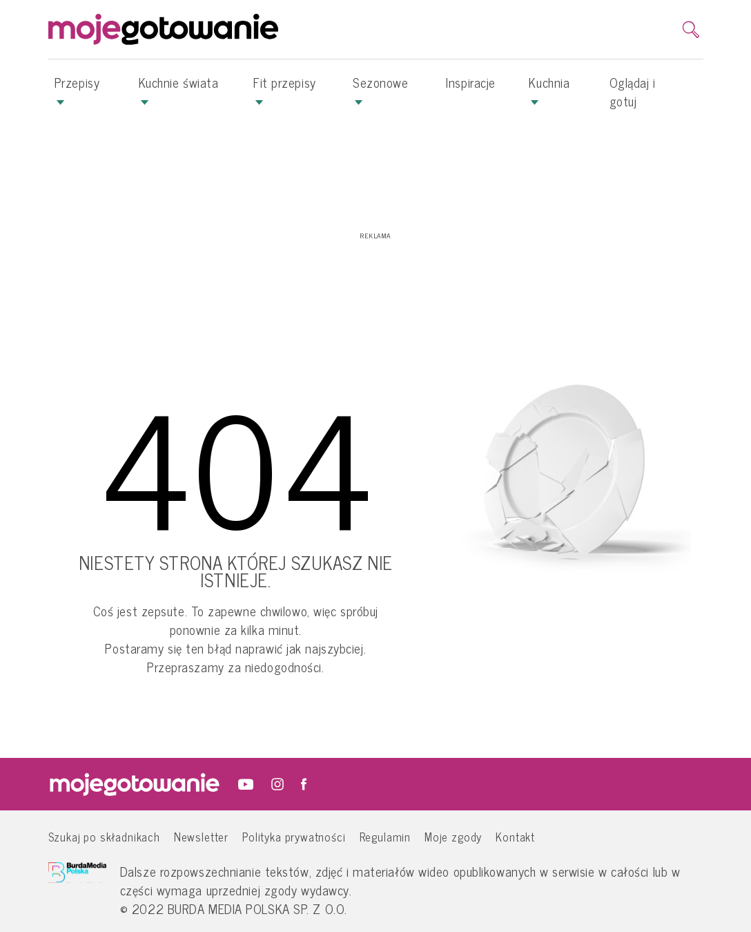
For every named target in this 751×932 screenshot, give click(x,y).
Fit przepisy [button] (284, 89)
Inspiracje (471, 82)
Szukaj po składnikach (104, 836)
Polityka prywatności (294, 836)
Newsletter (201, 836)
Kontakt (515, 836)
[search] (691, 30)
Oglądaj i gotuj (632, 91)
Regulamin (385, 836)
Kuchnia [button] (549, 89)
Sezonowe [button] (380, 89)
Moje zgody (453, 836)
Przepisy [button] (77, 89)
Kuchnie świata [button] (179, 89)
